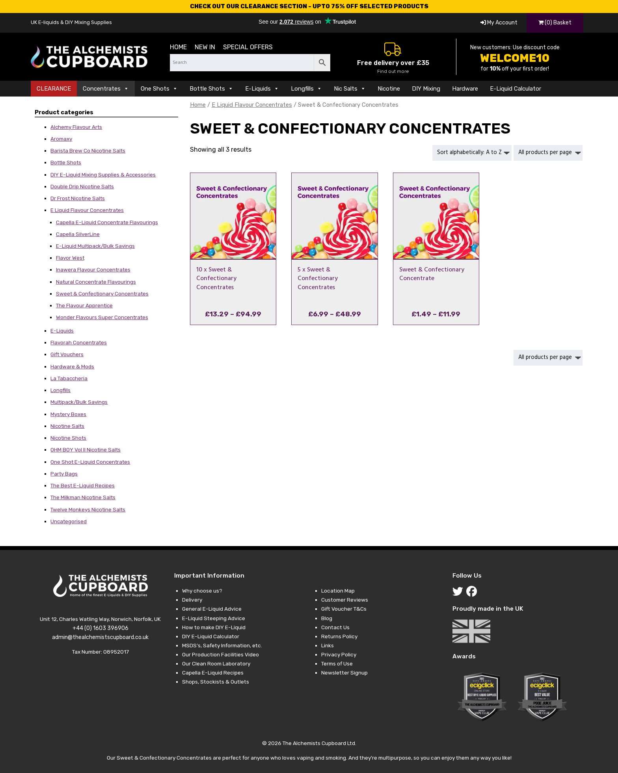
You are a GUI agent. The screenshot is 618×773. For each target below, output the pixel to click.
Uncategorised (68, 521)
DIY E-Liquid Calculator (210, 636)
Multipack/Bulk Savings (79, 402)
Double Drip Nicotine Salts (82, 186)
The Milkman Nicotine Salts (82, 497)
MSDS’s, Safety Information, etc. (222, 645)
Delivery (192, 599)
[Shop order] (472, 153)
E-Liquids (262, 89)
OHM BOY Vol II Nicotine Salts (85, 449)
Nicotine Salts (67, 426)
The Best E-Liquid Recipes (82, 485)
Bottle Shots (211, 89)
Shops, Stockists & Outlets (215, 681)
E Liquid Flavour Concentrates (87, 210)
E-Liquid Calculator (515, 88)
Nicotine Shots (68, 438)
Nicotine (389, 88)
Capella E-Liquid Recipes (213, 672)
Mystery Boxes (68, 414)
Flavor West (70, 258)
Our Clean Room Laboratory (216, 663)
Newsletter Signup (344, 672)
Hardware (465, 88)
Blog (326, 618)
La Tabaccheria (68, 378)
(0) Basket (554, 22)
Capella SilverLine (78, 234)
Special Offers (248, 47)
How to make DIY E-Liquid (214, 627)
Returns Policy (339, 636)
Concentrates (106, 89)
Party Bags (64, 473)
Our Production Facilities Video (220, 654)
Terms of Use (337, 663)
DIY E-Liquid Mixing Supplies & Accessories (103, 174)
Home (178, 47)
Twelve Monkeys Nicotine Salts (87, 509)
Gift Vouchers (67, 354)
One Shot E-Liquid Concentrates (90, 462)
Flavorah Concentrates (78, 342)
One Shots (159, 89)
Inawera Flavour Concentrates (93, 269)
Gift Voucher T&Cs (344, 609)
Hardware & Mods (72, 366)
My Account (498, 22)
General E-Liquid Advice (212, 609)
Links (327, 645)
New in (205, 47)
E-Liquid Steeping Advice (213, 618)
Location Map (338, 590)
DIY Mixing (426, 88)
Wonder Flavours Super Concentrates (102, 317)
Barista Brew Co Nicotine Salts (87, 150)
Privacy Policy (338, 654)
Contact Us (335, 627)
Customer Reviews (344, 599)
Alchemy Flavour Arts (76, 127)
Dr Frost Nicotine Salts (77, 198)
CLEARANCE (54, 88)
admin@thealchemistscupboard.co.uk (100, 637)
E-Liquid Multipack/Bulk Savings (95, 246)
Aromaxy (61, 139)
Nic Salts (350, 89)
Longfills (306, 89)
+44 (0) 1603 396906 (100, 628)
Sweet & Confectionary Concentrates (102, 293)
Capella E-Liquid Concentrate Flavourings (107, 222)
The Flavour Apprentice (84, 305)
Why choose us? (202, 590)
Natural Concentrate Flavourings (96, 282)
